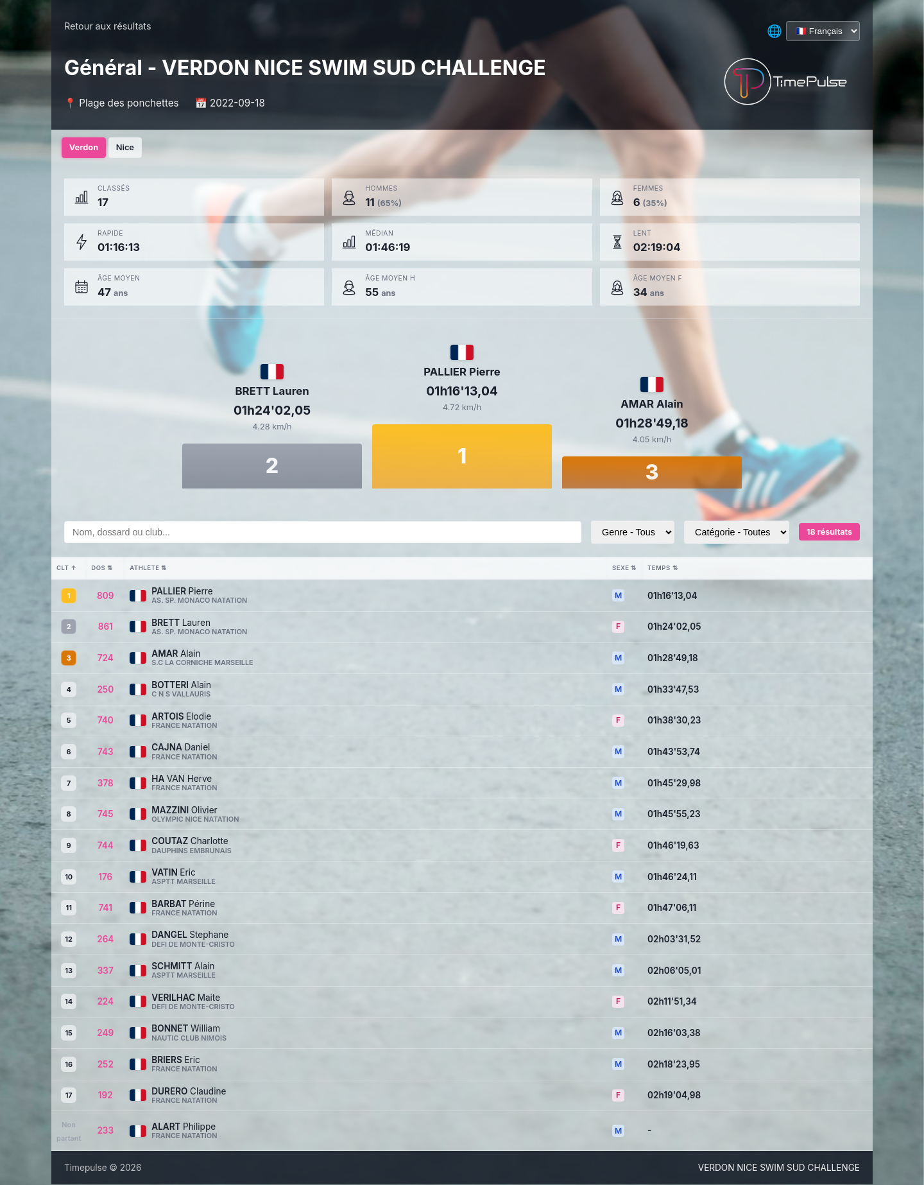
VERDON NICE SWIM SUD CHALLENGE (779, 1168)
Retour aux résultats (107, 26)
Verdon (86, 148)
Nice (132, 148)
